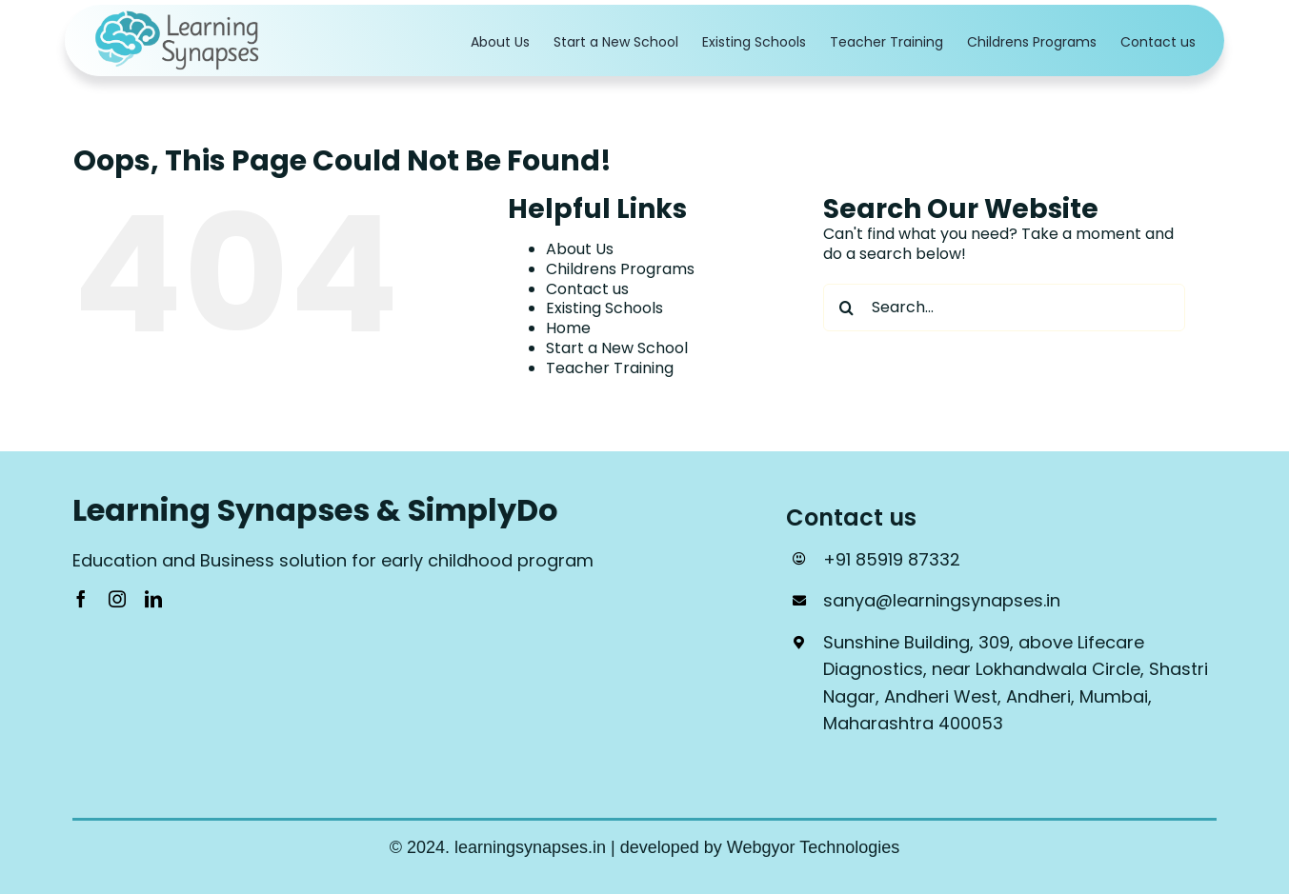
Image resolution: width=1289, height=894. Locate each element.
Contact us (587, 289)
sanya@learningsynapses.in (941, 600)
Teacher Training (610, 368)
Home (568, 328)
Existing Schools (604, 308)
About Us (580, 249)
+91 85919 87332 (891, 559)
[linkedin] (153, 598)
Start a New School (617, 348)
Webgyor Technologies (813, 847)
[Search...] (1004, 307)
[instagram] (117, 598)
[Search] (847, 307)
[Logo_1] (179, 17)
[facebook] (81, 598)
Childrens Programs (620, 269)
